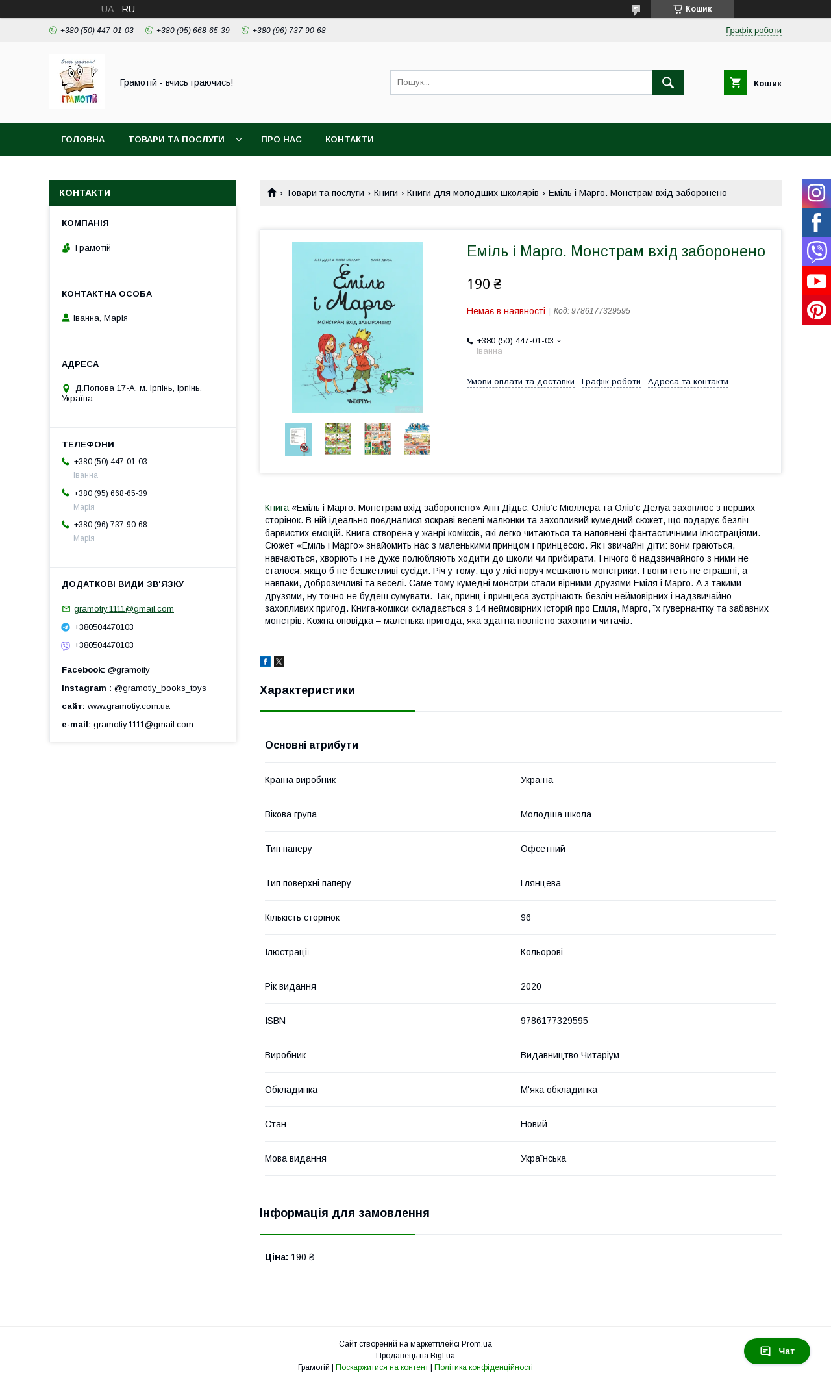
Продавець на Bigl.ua (415, 1355)
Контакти (349, 139)
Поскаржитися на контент (382, 1367)
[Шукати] (668, 82)
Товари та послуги (176, 139)
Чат (777, 1351)
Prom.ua (477, 1344)
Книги (386, 193)
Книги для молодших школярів (473, 193)
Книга (277, 508)
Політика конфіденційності (483, 1367)
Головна (83, 139)
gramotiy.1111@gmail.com (124, 609)
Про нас (281, 139)
